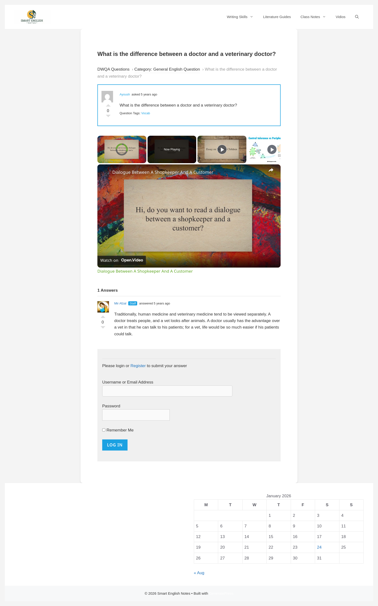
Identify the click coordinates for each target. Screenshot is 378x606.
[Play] (222, 149)
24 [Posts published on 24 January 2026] (319, 547)
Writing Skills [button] (242, 17)
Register (138, 366)
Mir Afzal (120, 303)
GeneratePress (221, 593)
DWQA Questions (113, 69)
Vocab (145, 113)
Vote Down (108, 117)
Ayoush (125, 94)
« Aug (199, 573)
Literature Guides (277, 17)
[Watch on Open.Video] (121, 260)
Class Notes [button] (316, 17)
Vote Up (108, 104)
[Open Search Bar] (357, 17)
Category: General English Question (167, 69)
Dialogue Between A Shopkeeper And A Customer (162, 172)
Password (111, 406)
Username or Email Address (127, 382)
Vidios (340, 17)
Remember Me (118, 430)
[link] (105, 172)
